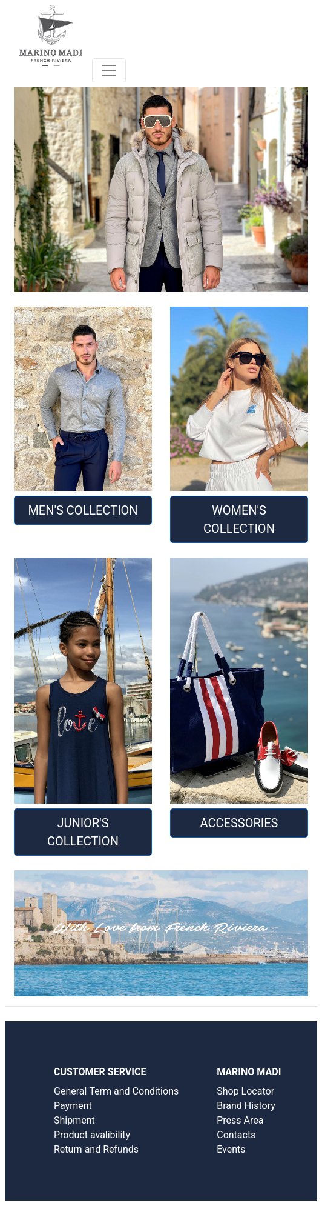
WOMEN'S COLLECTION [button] (239, 519)
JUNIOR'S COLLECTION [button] (83, 832)
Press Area (240, 1120)
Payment (73, 1105)
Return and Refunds (96, 1149)
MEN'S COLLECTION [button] (82, 510)
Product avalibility (92, 1135)
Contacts (236, 1135)
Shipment (74, 1120)
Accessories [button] (239, 823)
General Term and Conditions (116, 1091)
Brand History (246, 1105)
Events (231, 1149)
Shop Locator (245, 1091)
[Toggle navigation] (109, 70)
